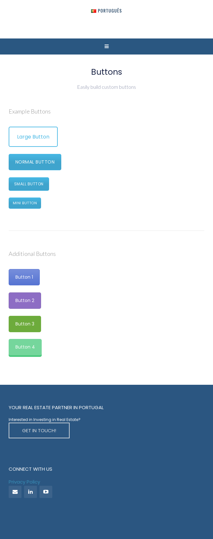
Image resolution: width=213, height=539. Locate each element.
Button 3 (24, 324)
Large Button (33, 136)
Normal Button (35, 162)
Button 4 (25, 347)
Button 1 (24, 277)
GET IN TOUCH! (39, 430)
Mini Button (25, 203)
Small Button (29, 184)
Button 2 (24, 300)
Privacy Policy (24, 481)
